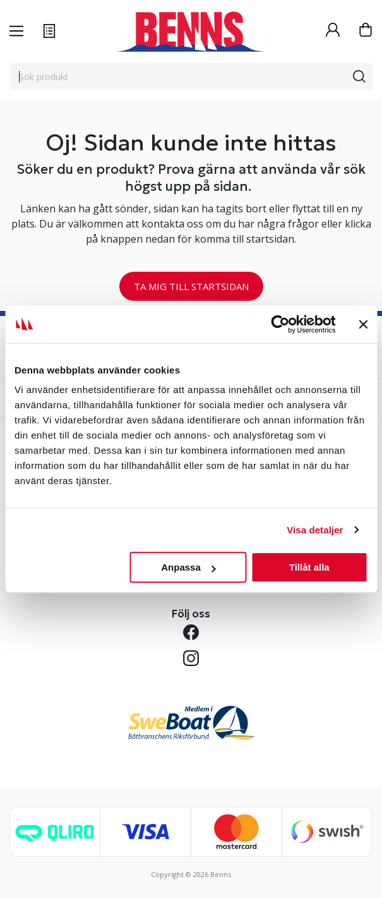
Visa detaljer (315, 530)
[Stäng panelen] (363, 324)
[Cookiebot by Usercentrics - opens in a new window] (280, 324)
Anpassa (188, 567)
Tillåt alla (309, 567)
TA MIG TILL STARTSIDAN (191, 286)
